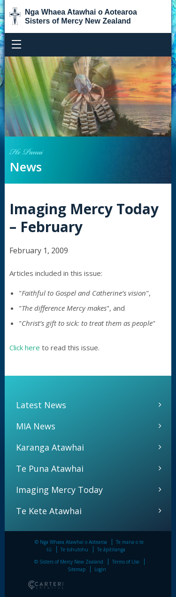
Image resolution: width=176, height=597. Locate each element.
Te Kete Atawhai (49, 510)
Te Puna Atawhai (50, 468)
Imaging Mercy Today (59, 489)
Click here (24, 347)
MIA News (35, 426)
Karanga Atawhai (50, 447)
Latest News (41, 405)
